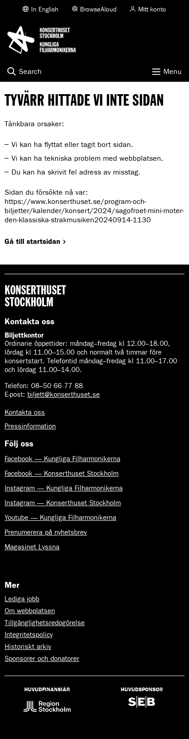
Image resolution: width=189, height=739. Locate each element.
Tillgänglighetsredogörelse (45, 623)
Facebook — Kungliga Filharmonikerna (62, 459)
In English (45, 9)
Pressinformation (30, 426)
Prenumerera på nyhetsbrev (46, 532)
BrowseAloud (98, 9)
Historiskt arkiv (28, 647)
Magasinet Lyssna (32, 547)
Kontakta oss (25, 412)
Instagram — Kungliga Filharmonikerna (64, 488)
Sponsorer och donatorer (42, 658)
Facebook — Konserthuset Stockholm (62, 473)
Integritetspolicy (29, 635)
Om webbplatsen (30, 611)
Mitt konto (152, 9)
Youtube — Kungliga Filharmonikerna (60, 517)
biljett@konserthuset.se (63, 394)
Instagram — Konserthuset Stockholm (63, 503)
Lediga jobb (22, 599)
